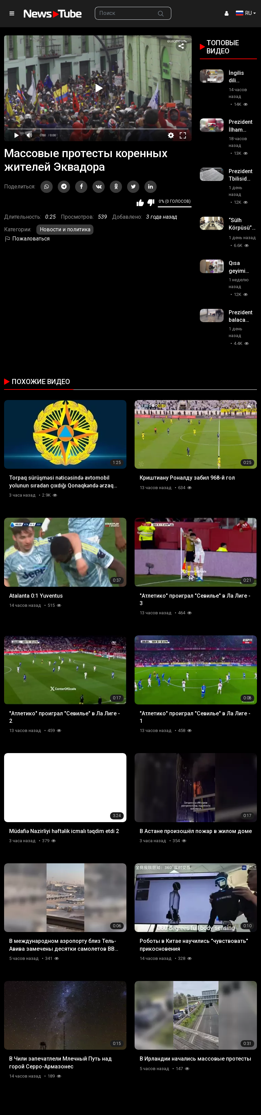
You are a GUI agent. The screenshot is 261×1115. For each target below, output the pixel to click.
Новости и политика (65, 229)
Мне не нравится (150, 202)
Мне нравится (140, 202)
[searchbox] (123, 13)
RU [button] (244, 13)
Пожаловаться (27, 238)
